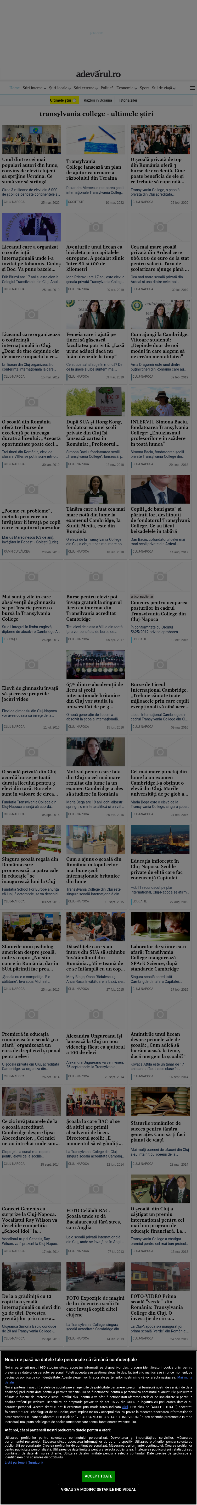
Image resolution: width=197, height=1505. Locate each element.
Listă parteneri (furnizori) (24, 1462)
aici (125, 1407)
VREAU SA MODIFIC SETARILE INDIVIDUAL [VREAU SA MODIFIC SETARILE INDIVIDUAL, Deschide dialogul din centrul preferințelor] (98, 1489)
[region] (98, 1427)
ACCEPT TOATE (98, 1476)
